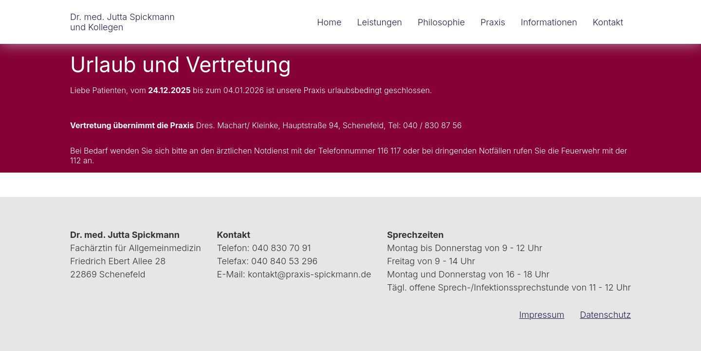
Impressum (541, 315)
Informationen (549, 22)
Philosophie (441, 22)
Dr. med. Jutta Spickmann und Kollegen (122, 22)
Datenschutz (605, 315)
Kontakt (608, 22)
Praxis (492, 22)
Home (329, 22)
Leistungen (379, 22)
